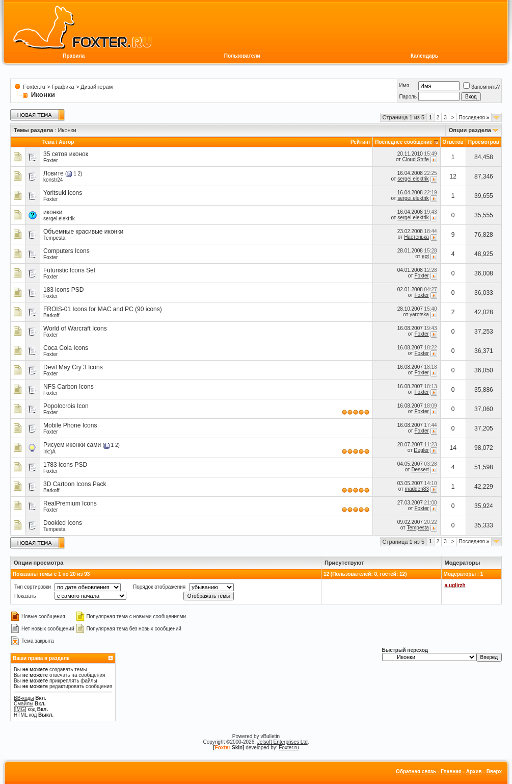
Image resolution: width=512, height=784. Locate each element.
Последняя (474, 117)
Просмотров (483, 142)
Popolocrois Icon (66, 406)
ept (425, 256)
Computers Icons (66, 251)
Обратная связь (416, 771)
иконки (52, 212)
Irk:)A (49, 451)
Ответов (453, 142)
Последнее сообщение (404, 142)
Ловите (53, 173)
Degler (421, 450)
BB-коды (24, 698)
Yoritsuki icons (62, 192)
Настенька (416, 237)
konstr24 (53, 180)
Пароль (408, 96)
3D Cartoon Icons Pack (74, 484)
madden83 (417, 489)
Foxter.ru (34, 87)
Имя (404, 85)
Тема (48, 142)
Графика (63, 87)
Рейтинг (360, 142)
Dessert (419, 469)
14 (453, 447)
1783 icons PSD (65, 464)
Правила (74, 56)
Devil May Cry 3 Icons (73, 367)
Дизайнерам (96, 87)
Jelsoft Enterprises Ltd (282, 742)
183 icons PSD (63, 289)
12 (453, 176)
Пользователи (242, 56)
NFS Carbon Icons (68, 386)
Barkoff (51, 315)
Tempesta (54, 238)
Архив (474, 771)
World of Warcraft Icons (75, 328)
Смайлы (23, 703)
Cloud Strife (415, 159)
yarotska (419, 314)
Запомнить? (481, 87)
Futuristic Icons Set (69, 270)
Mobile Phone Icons (70, 425)
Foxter (50, 160)
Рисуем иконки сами (72, 444)
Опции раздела (470, 130)
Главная (451, 771)
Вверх (494, 771)
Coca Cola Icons (65, 347)
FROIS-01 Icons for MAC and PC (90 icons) (102, 309)
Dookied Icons (62, 522)
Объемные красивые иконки (83, 231)
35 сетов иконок (65, 154)
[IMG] (20, 709)
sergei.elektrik (413, 179)
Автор (66, 142)
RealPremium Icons (70, 503)
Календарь (424, 56)
